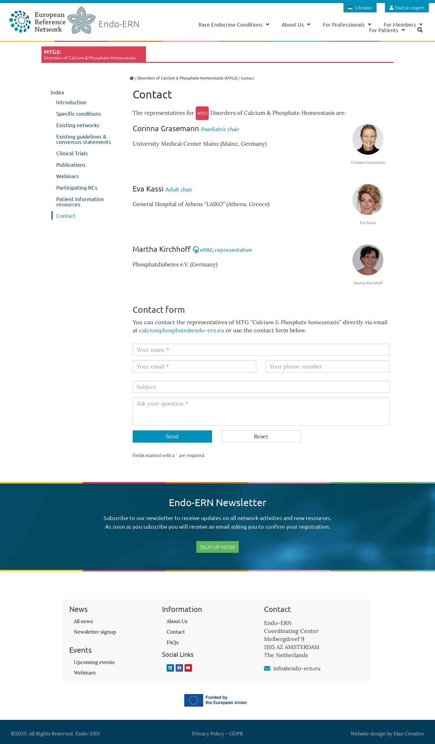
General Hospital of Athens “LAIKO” (179, 204)
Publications (71, 164)
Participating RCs (76, 187)
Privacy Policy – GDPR (217, 733)
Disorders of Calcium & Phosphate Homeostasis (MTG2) (187, 77)
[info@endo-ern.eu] (267, 668)
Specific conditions (78, 113)
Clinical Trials (72, 153)
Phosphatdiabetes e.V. (161, 264)
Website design (368, 733)
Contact (65, 215)
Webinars (67, 176)
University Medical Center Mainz (176, 143)
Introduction (71, 102)
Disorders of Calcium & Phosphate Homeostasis (265, 112)
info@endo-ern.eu (297, 668)
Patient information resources (80, 201)
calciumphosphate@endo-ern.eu (181, 330)
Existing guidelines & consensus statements (83, 139)
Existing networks (78, 125)
